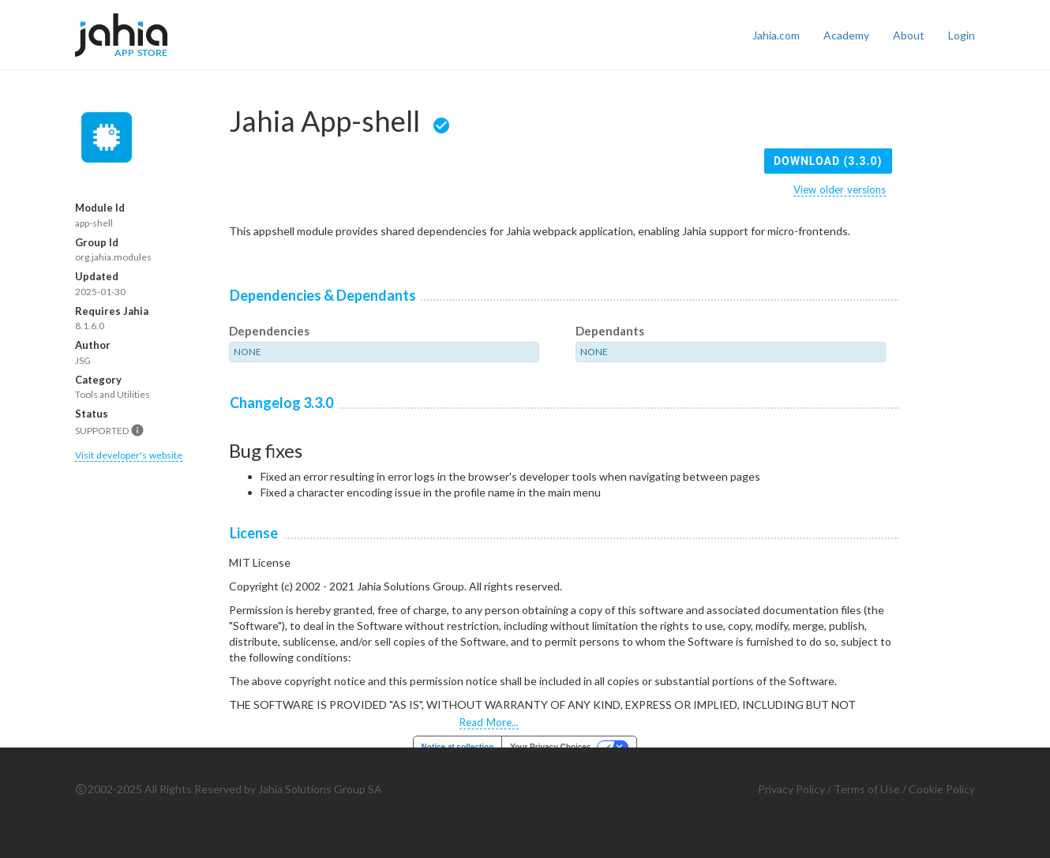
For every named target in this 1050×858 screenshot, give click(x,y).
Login (961, 35)
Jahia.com (776, 35)
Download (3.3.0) (828, 161)
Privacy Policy (791, 789)
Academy (846, 35)
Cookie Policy (942, 789)
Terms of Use (867, 789)
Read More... (489, 722)
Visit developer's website (128, 455)
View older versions (839, 189)
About (908, 35)
